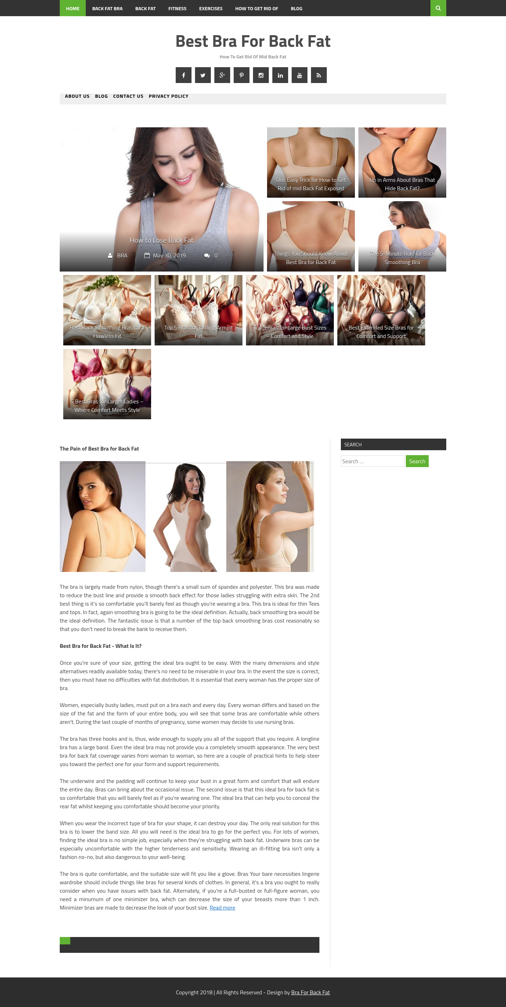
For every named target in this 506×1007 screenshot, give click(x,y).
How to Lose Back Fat (161, 240)
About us (77, 97)
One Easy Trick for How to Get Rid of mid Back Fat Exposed (311, 184)
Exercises (211, 8)
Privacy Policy (169, 97)
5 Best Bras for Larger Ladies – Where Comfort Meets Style (107, 405)
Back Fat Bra (107, 8)
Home (72, 8)
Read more (222, 907)
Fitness (177, 8)
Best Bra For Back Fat (253, 40)
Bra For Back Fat (310, 992)
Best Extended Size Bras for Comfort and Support (381, 331)
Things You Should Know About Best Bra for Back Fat (311, 257)
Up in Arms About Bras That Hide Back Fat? (402, 184)
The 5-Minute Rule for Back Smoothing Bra (402, 257)
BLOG (297, 8)
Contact (76, 24)
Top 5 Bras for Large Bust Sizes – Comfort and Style (289, 331)
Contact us (128, 97)
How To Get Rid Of (256, 8)
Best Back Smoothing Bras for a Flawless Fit (107, 331)
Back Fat (145, 8)
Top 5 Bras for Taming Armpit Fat (198, 331)
